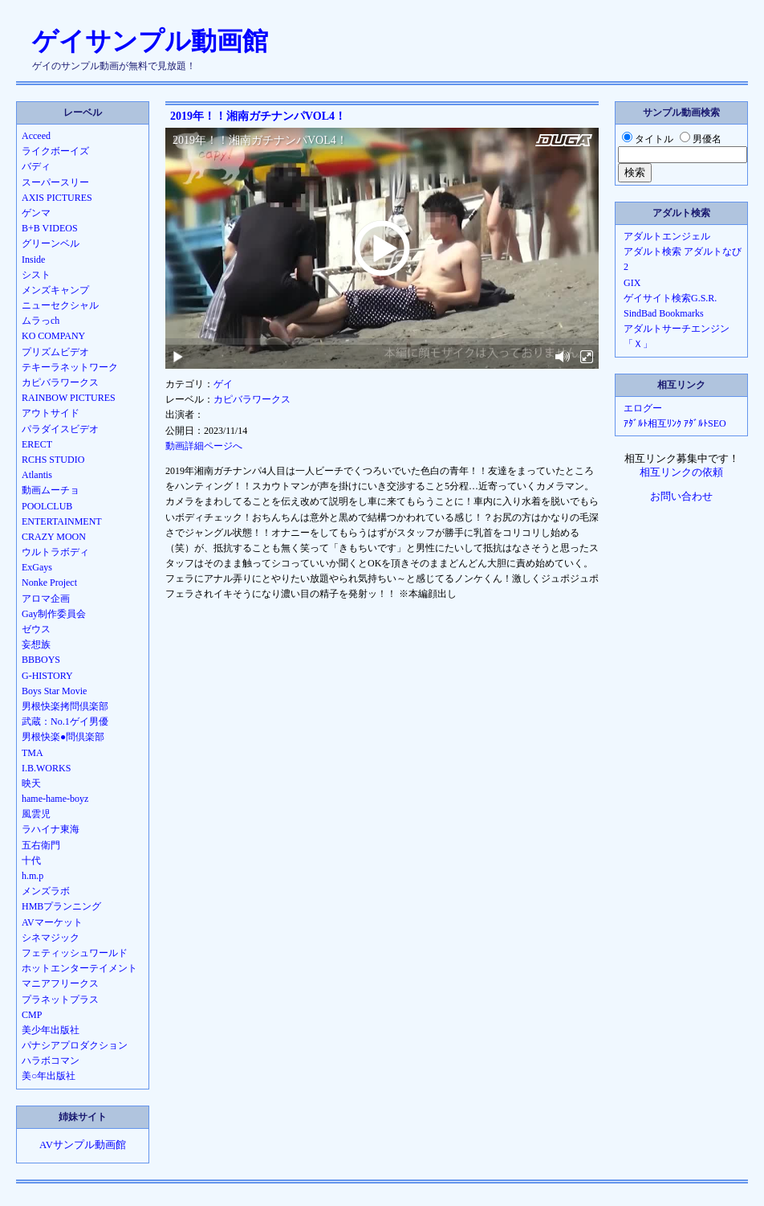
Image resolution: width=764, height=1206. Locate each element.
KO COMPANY (53, 335)
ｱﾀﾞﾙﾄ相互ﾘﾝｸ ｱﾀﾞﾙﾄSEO (675, 423)
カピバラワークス (252, 399)
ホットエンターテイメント (79, 968)
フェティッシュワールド (75, 953)
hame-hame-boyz (55, 798)
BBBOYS (41, 659)
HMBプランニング (61, 906)
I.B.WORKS (46, 768)
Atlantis (37, 474)
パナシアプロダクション (75, 1045)
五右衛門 (41, 845)
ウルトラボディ (55, 552)
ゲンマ (36, 213)
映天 (31, 783)
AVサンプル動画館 (82, 1145)
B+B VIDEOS (50, 228)
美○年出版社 (48, 1075)
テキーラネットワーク (70, 367)
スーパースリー (55, 182)
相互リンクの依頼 (681, 472)
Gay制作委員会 (54, 613)
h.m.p (32, 875)
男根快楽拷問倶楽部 (65, 706)
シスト (36, 274)
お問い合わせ (681, 496)
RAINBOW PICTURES (69, 397)
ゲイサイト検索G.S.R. (670, 298)
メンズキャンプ (55, 290)
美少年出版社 (50, 1030)
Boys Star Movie (54, 691)
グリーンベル (50, 243)
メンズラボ (46, 891)
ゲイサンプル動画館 (150, 41)
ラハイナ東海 (50, 829)
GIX (632, 282)
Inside (33, 259)
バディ (36, 166)
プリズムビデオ (55, 352)
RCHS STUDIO (53, 459)
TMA (32, 752)
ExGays (37, 567)
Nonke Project (49, 582)
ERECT (37, 444)
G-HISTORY (47, 675)
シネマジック (50, 937)
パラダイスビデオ (60, 429)
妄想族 (36, 644)
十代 (31, 860)
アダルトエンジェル (667, 236)
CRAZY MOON (54, 536)
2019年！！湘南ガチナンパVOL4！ (258, 116)
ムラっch (40, 320)
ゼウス (36, 629)
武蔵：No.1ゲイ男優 (65, 721)
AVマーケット (52, 922)
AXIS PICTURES (57, 197)
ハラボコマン (50, 1060)
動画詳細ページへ (203, 446)
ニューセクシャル (60, 305)
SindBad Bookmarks (664, 313)
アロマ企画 (46, 598)
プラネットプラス (60, 999)
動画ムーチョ (50, 490)
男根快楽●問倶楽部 (63, 736)
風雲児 (36, 814)
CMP (32, 1014)
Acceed (36, 135)
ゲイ (223, 384)
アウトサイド (50, 413)
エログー (643, 408)
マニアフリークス (60, 983)
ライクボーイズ (55, 151)
